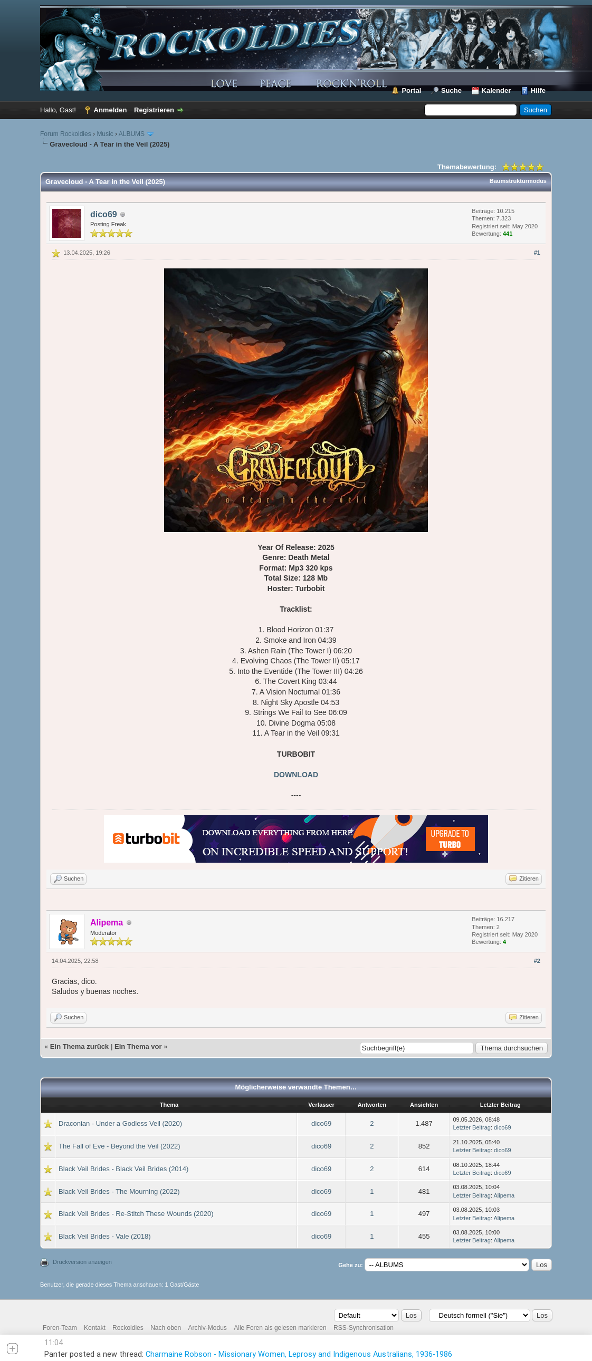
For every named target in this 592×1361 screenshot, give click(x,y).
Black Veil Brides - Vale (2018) (105, 1236)
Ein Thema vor (138, 1046)
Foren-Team (60, 1327)
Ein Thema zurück (79, 1046)
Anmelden (110, 110)
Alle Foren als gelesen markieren (280, 1327)
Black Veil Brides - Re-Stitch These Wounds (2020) (136, 1214)
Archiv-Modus (207, 1327)
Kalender (496, 90)
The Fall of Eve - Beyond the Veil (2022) (119, 1146)
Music (105, 134)
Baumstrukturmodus (518, 181)
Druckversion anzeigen (82, 1262)
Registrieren (154, 110)
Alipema (503, 1195)
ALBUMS (132, 134)
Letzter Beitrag (472, 1127)
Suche (451, 90)
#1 (537, 252)
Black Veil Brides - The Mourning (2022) (119, 1191)
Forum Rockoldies (65, 134)
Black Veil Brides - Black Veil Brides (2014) (123, 1169)
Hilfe (538, 90)
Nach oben (165, 1327)
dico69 (103, 214)
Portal (411, 90)
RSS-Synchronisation (363, 1327)
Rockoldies (128, 1327)
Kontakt (95, 1327)
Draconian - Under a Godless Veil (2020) (120, 1123)
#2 (537, 961)
